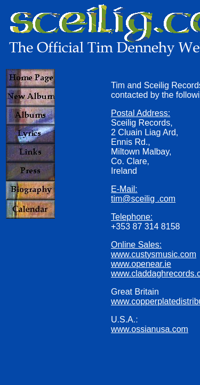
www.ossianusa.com (149, 329)
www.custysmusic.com (153, 254)
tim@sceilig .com (143, 198)
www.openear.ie (141, 263)
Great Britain (135, 291)
